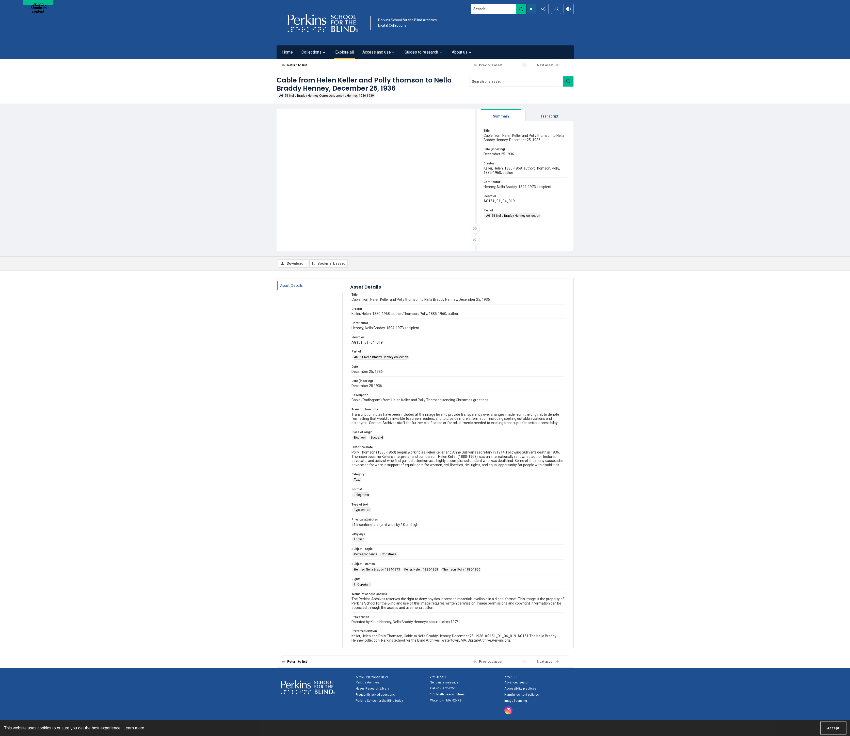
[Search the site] (493, 9)
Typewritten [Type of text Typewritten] (362, 510)
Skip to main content (38, 3)
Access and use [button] (379, 52)
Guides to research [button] (424, 52)
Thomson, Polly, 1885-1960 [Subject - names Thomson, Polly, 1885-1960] (461, 569)
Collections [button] (314, 52)
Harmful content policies (521, 694)
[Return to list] (299, 65)
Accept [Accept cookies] (833, 728)
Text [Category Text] (357, 479)
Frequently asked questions (375, 694)
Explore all (344, 52)
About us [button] (462, 52)
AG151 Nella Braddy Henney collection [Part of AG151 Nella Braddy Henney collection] (513, 216)
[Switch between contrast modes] (568, 9)
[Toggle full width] (475, 228)
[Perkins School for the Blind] (322, 23)
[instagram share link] (508, 710)
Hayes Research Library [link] (372, 688)
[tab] (501, 115)
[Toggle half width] (475, 240)
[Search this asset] (516, 81)
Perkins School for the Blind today (379, 700)
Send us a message (444, 682)
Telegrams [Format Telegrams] (361, 495)
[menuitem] (390, 688)
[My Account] (556, 9)
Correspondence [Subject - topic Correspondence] (365, 554)
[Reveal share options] (543, 9)
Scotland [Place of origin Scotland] (377, 437)
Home (287, 52)
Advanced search (516, 682)
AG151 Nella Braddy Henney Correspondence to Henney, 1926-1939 (326, 95)
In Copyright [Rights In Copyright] (362, 584)
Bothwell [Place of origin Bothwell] (360, 437)
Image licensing (515, 700)
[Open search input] (530, 9)
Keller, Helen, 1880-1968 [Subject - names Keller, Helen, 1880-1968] (421, 569)
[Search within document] (568, 81)
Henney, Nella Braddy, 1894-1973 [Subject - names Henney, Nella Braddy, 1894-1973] (377, 569)
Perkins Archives (367, 682)
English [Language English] (359, 539)
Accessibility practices (520, 688)
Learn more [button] (133, 728)
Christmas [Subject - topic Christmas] (389, 554)
